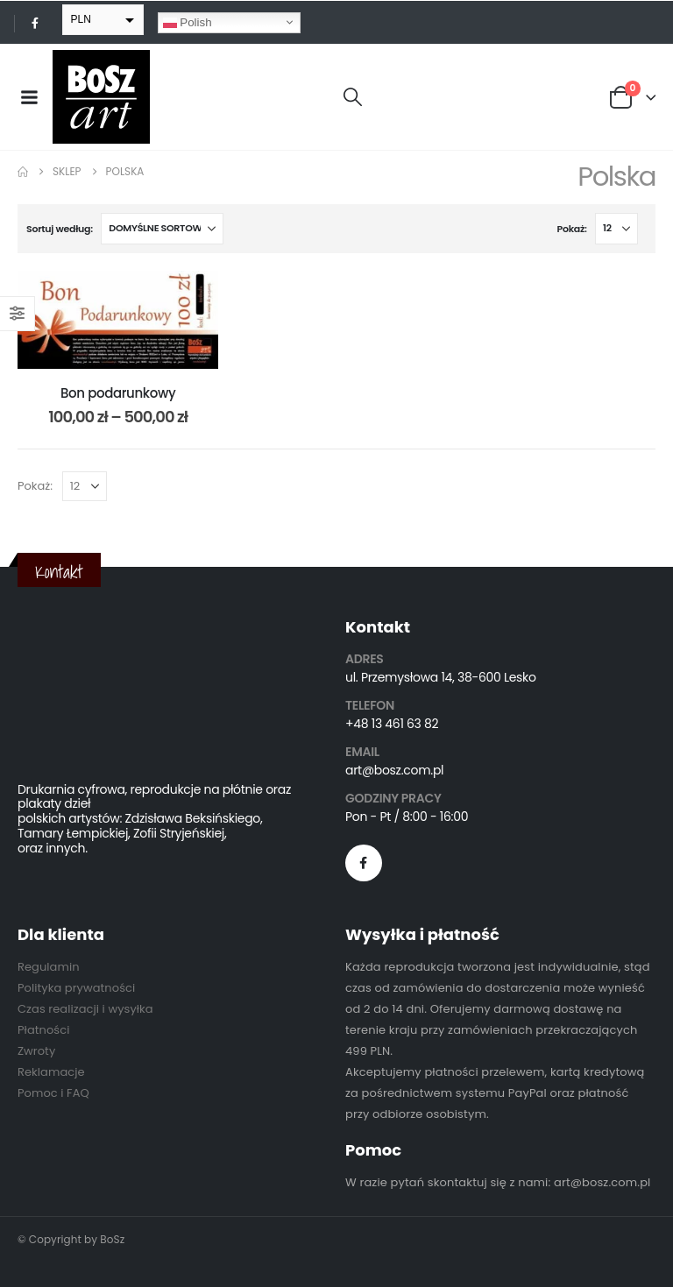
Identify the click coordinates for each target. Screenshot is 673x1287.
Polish (187, 22)
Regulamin (49, 966)
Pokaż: (572, 229)
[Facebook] (35, 22)
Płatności (43, 1030)
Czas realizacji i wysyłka (85, 1009)
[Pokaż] (616, 228)
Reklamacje (51, 1072)
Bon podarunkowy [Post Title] (117, 393)
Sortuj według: (59, 229)
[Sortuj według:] (162, 228)
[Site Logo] (101, 97)
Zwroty (36, 1051)
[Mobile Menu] (29, 97)
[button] (353, 97)
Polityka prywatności (76, 987)
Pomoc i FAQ (53, 1093)
